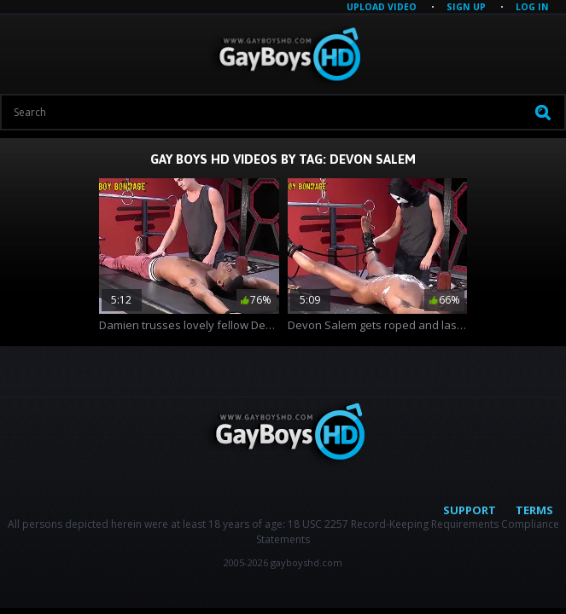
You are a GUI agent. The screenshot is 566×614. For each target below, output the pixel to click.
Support (469, 510)
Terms (534, 510)
